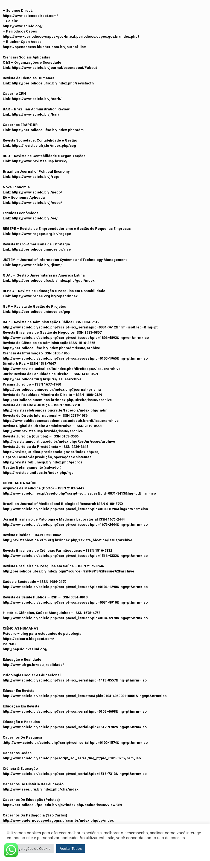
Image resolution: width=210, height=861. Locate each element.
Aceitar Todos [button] (71, 849)
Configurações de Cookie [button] (30, 849)
